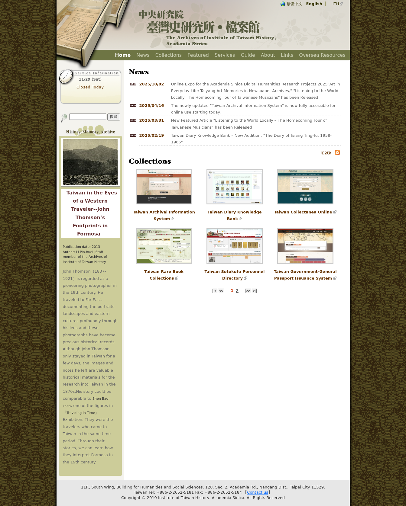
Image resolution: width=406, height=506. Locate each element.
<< (221, 291)
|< (215, 291)
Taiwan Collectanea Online (303, 212)
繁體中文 (294, 4)
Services (225, 55)
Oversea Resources (322, 55)
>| (254, 291)
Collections (168, 55)
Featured (198, 55)
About (268, 55)
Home (123, 55)
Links (287, 55)
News (142, 55)
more (326, 152)
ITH (336, 4)
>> (248, 291)
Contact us (257, 492)
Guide (248, 55)
